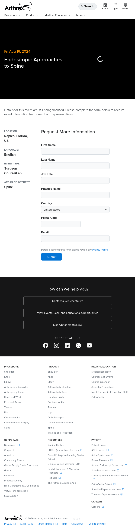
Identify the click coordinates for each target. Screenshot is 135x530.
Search (87, 6)
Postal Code (49, 217)
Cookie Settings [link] (97, 523)
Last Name (48, 159)
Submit (51, 257)
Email (45, 232)
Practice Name (50, 188)
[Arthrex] (18, 6)
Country (46, 203)
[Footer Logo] (13, 517)
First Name (48, 145)
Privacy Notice (100, 250)
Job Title (47, 174)
